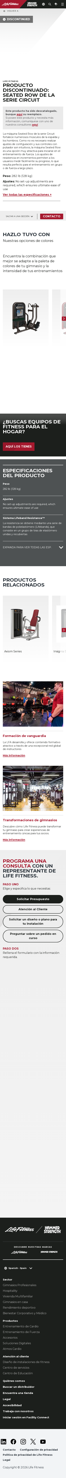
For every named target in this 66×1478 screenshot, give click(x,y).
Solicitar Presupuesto (33, 899)
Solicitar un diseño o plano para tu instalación (33, 921)
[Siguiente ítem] (64, 319)
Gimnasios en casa (15, 1302)
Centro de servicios (16, 1367)
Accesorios (10, 1337)
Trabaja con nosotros (18, 1411)
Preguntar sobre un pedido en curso (33, 936)
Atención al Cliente (33, 909)
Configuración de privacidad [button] (39, 1449)
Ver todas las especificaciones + (27, 194)
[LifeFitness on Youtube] (43, 1441)
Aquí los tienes (19, 446)
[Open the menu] (62, 4)
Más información (14, 755)
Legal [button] (6, 1459)
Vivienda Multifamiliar (18, 1296)
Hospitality (10, 1290)
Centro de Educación (18, 1373)
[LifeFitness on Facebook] (13, 1441)
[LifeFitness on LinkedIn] (3, 1441)
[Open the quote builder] (56, 4)
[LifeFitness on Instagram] (23, 1441)
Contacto (51, 216)
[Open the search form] (50, 4)
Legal (7, 1399)
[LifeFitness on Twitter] (33, 1441)
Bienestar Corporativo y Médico (24, 1313)
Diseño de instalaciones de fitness (26, 1362)
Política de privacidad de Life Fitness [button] (27, 1454)
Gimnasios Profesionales (19, 1285)
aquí (19, 114)
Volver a (10, 11)
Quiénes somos (14, 1380)
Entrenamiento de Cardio (21, 1326)
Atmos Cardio (12, 1349)
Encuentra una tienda (18, 1393)
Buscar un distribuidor (18, 1386)
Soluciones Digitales (17, 1343)
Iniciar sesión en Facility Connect (26, 1417)
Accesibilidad (12, 1405)
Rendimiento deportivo (19, 1307)
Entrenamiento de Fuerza (21, 1332)
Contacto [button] (9, 1449)
